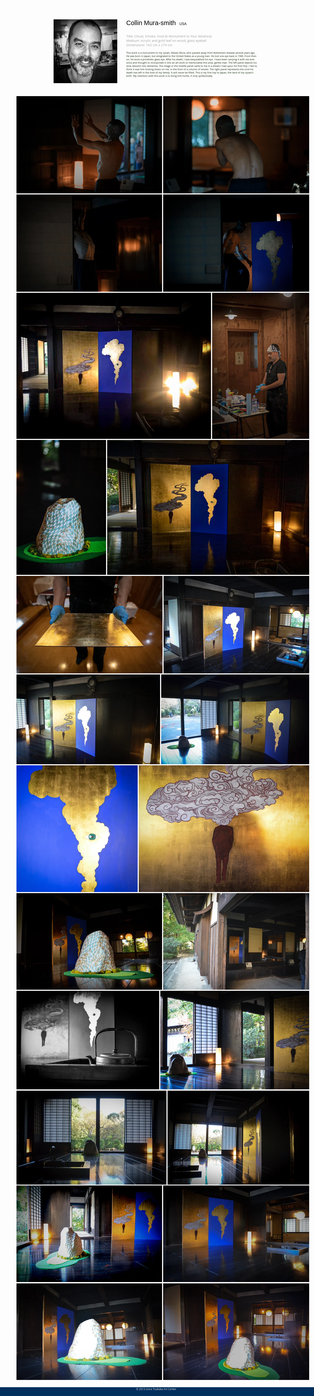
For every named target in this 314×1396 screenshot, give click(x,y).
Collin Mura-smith (151, 22)
